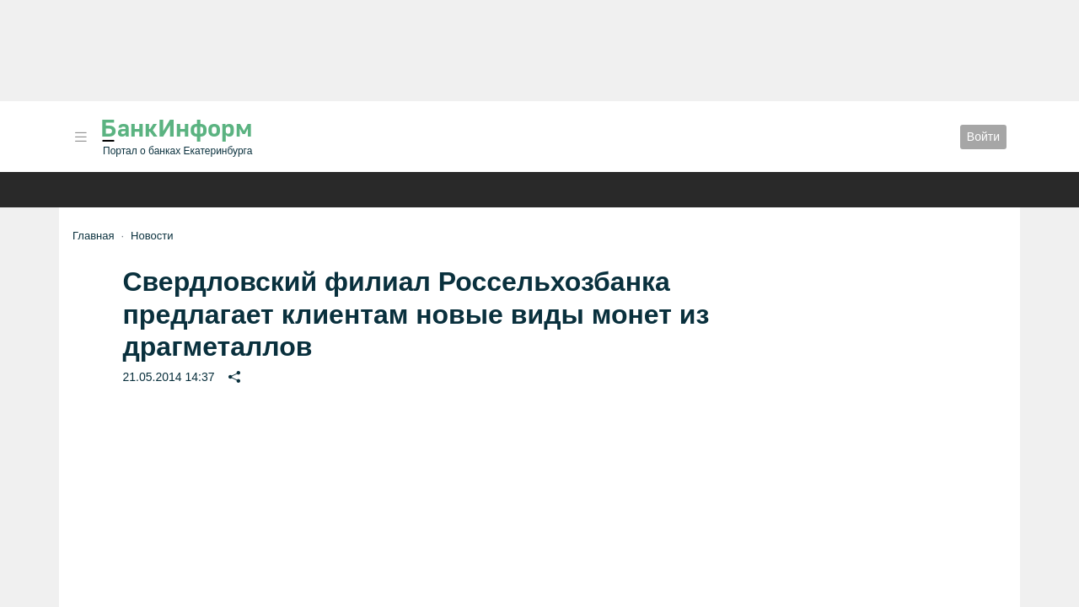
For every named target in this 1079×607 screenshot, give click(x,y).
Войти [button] (983, 136)
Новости (152, 235)
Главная (93, 235)
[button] (80, 137)
